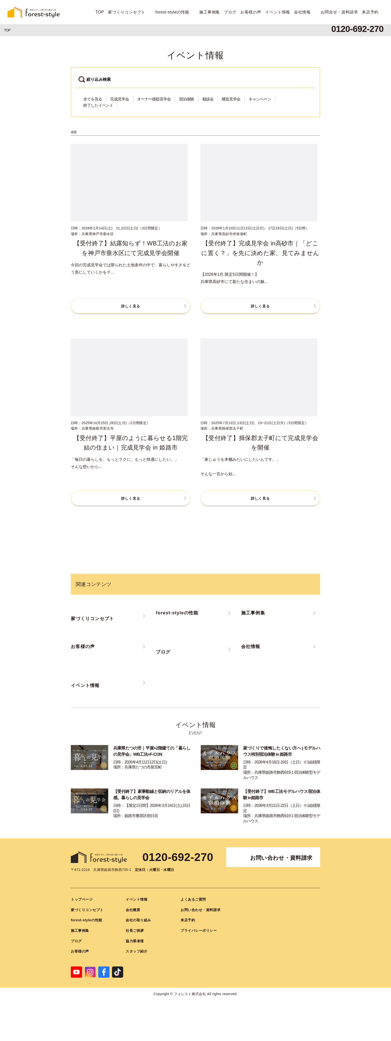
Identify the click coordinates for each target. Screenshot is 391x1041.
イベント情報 (277, 12)
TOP (100, 12)
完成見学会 (119, 99)
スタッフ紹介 (136, 951)
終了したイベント (98, 105)
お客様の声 (250, 12)
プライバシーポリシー (199, 931)
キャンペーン (260, 99)
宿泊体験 (186, 99)
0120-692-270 (177, 857)
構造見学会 (231, 99)
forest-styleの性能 (172, 12)
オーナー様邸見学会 (154, 99)
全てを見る (92, 99)
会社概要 (133, 910)
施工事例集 (209, 12)
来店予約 (370, 12)
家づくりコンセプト (126, 12)
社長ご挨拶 (135, 931)
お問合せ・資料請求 (339, 12)
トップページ (82, 899)
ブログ (230, 12)
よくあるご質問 (193, 899)
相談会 (207, 99)
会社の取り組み (138, 920)
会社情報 (302, 12)
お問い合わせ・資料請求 (281, 858)
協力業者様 (135, 941)
